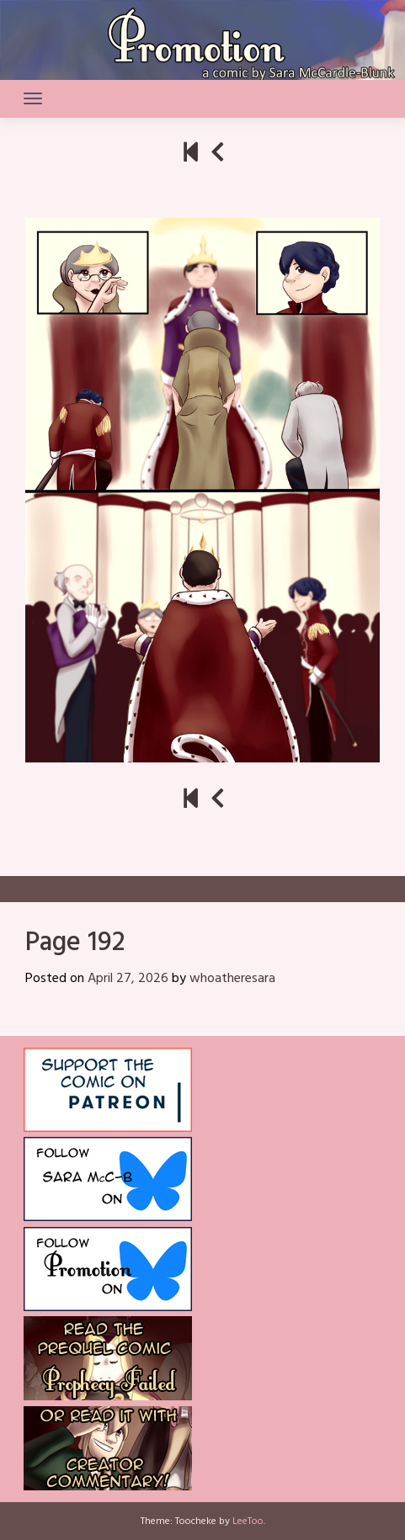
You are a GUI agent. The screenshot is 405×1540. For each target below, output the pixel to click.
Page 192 (75, 942)
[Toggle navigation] (32, 98)
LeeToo (248, 1521)
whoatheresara (232, 979)
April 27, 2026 (128, 979)
